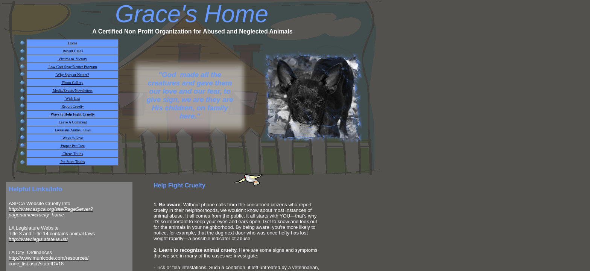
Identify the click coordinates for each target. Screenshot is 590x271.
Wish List (72, 98)
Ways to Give (72, 138)
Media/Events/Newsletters (72, 90)
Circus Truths (72, 154)
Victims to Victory (72, 59)
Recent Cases (72, 51)
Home (72, 43)
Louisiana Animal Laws (72, 130)
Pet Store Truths (72, 162)
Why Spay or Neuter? (72, 75)
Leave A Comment (72, 122)
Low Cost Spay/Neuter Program (72, 67)
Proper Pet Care (72, 146)
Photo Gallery (72, 83)
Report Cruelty (72, 106)
